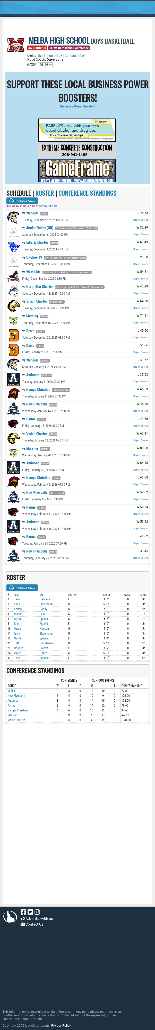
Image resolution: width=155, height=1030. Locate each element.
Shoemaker (46, 604)
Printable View (22, 200)
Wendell (30, 213)
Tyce (17, 658)
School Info (53, 56)
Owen (17, 628)
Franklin (44, 624)
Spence (44, 619)
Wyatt (17, 619)
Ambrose (30, 375)
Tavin (17, 599)
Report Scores (140, 220)
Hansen (44, 628)
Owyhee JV (32, 257)
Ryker (17, 653)
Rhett (17, 624)
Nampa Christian (36, 389)
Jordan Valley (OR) (37, 228)
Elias (17, 604)
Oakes (43, 653)
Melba (11, 691)
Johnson (45, 658)
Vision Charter (34, 301)
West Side (31, 272)
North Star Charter (37, 287)
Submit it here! (48, 206)
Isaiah (18, 633)
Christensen (47, 643)
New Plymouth (34, 404)
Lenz (42, 614)
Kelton (18, 609)
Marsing (30, 316)
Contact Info (75, 56)
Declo (28, 331)
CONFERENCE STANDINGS (87, 192)
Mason (18, 614)
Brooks (44, 648)
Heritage (45, 599)
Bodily (43, 609)
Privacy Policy (61, 1025)
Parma (29, 419)
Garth (17, 638)
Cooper (18, 648)
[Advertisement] (77, 793)
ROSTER (44, 192)
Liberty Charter (35, 242)
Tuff (16, 643)
